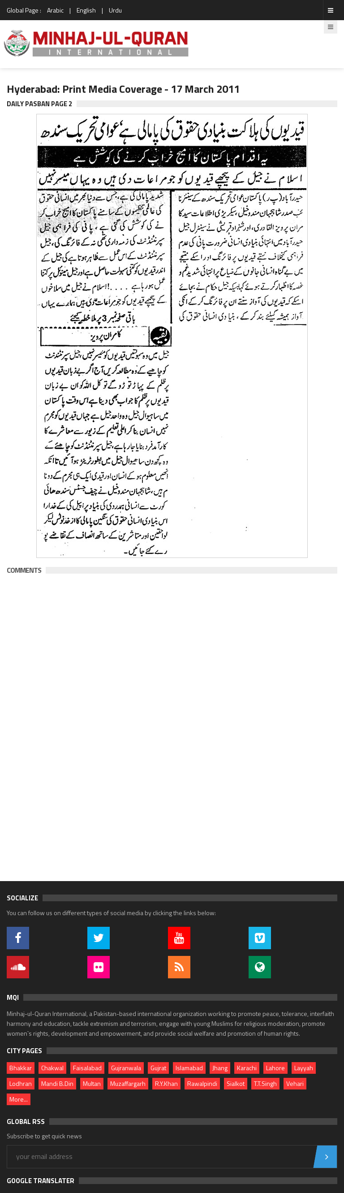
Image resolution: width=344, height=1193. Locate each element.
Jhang (220, 1067)
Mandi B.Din (57, 1083)
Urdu (115, 10)
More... (18, 1099)
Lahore (275, 1067)
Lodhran (20, 1083)
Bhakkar (20, 1067)
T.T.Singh (265, 1083)
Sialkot (236, 1083)
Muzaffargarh (128, 1083)
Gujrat (158, 1067)
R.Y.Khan (166, 1083)
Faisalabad (87, 1067)
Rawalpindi (202, 1083)
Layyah (303, 1067)
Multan (92, 1083)
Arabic (55, 10)
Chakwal (52, 1067)
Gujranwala (126, 1067)
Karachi (247, 1067)
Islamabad (189, 1067)
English (86, 10)
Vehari (295, 1083)
